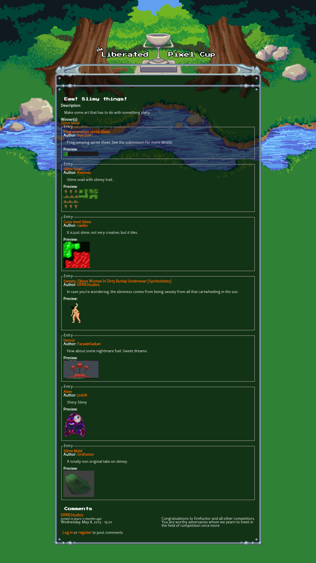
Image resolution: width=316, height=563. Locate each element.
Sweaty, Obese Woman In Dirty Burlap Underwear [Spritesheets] (117, 281)
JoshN (82, 395)
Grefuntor (85, 455)
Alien (67, 392)
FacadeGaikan (89, 344)
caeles (82, 226)
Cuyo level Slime (77, 222)
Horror (69, 341)
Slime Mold (70, 123)
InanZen (84, 136)
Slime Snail (72, 169)
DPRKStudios (88, 285)
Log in (68, 533)
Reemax (84, 173)
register (85, 533)
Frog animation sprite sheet (86, 132)
